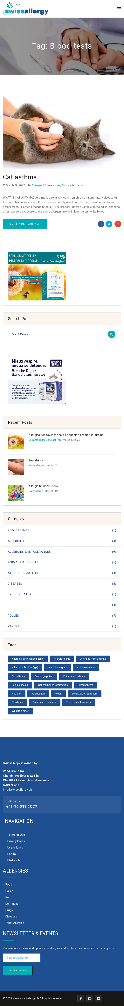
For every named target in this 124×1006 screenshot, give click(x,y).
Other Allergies (14, 923)
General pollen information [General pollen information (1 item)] (53, 684)
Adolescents (62, 530)
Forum (11, 854)
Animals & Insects (72, 185)
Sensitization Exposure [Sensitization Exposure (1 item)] (84, 693)
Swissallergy (36, 465)
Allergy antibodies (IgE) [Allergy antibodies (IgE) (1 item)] (25, 667)
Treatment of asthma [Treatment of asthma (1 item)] (44, 702)
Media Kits (14, 860)
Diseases (62, 583)
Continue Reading (25, 223)
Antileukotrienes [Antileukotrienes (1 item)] (86, 667)
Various (62, 626)
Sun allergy (36, 460)
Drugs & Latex (62, 594)
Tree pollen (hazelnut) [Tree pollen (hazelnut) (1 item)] (78, 702)
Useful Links (15, 847)
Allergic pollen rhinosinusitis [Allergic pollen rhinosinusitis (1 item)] (28, 658)
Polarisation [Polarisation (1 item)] (38, 693)
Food (62, 605)
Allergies (62, 541)
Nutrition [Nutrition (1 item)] (16, 693)
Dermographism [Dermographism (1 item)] (44, 676)
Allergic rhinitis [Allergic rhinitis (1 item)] (62, 658)
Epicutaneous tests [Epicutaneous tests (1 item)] (74, 676)
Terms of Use (16, 834)
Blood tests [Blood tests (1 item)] (18, 676)
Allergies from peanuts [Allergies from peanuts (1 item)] (93, 658)
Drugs (9, 910)
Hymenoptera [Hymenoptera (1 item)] (85, 684)
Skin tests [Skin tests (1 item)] (17, 702)
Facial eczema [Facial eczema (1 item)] (20, 684)
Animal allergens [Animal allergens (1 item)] (57, 667)
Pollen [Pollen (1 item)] (58, 693)
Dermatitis (11, 903)
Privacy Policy (16, 841)
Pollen (62, 615)
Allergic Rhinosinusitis (43, 486)
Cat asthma (20, 177)
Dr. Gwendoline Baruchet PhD (45, 439)
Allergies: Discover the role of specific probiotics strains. (66, 435)
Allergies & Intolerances (45, 185)
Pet (7, 897)
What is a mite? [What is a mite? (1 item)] (20, 710)
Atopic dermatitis (62, 573)
